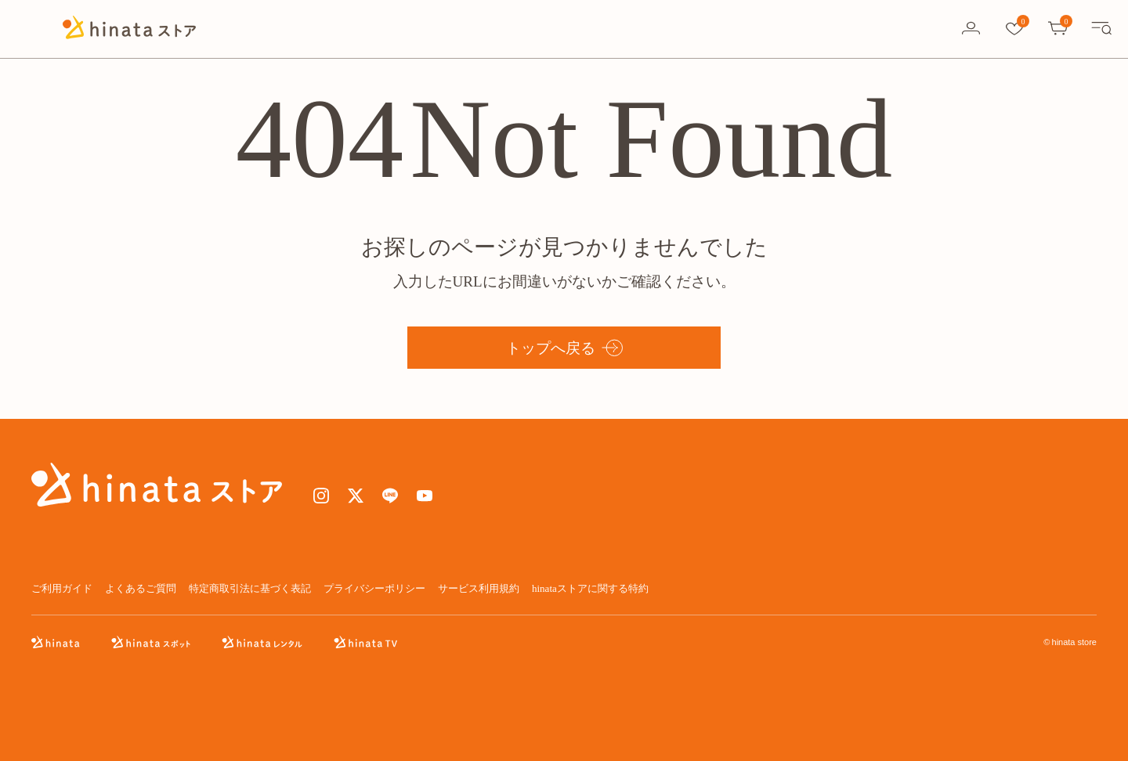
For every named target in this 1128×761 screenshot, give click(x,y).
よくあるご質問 (140, 588)
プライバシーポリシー (374, 588)
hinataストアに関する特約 (590, 588)
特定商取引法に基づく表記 (250, 588)
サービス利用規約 (478, 588)
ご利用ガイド (61, 588)
